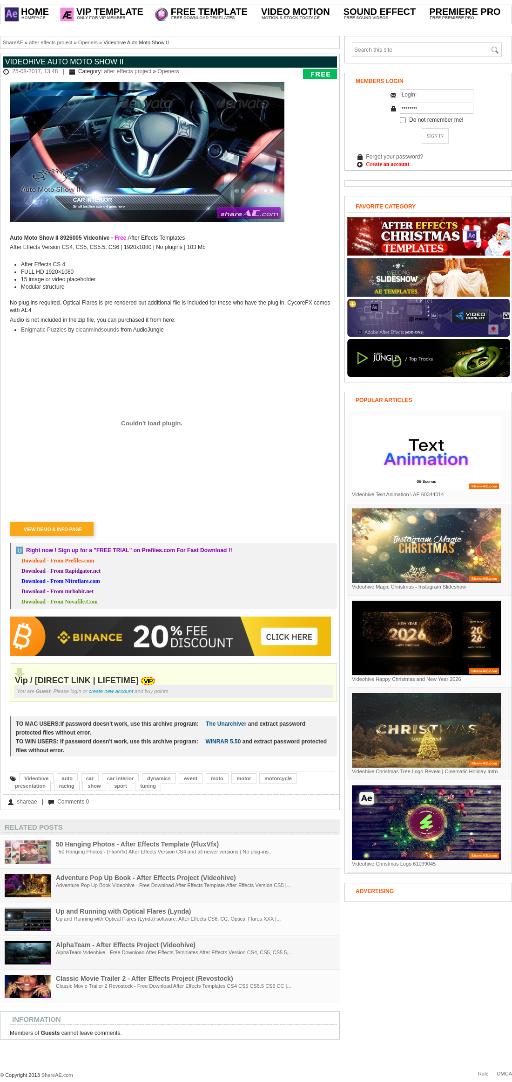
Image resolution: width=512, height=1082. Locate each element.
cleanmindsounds (97, 329)
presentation (30, 786)
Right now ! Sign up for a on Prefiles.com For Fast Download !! (129, 550)
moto (217, 778)
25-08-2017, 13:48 (35, 71)
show (94, 786)
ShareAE (13, 42)
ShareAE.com (57, 1075)
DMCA (504, 1073)
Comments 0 (73, 801)
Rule (483, 1073)
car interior (120, 778)
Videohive (36, 778)
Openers (88, 42)
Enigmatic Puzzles (44, 329)
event (190, 778)
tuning (148, 786)
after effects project (50, 42)
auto (67, 778)
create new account (111, 691)
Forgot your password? (394, 156)
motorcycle (278, 778)
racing (66, 786)
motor (243, 778)
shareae (27, 801)
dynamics (159, 778)
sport (120, 786)
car (90, 778)
